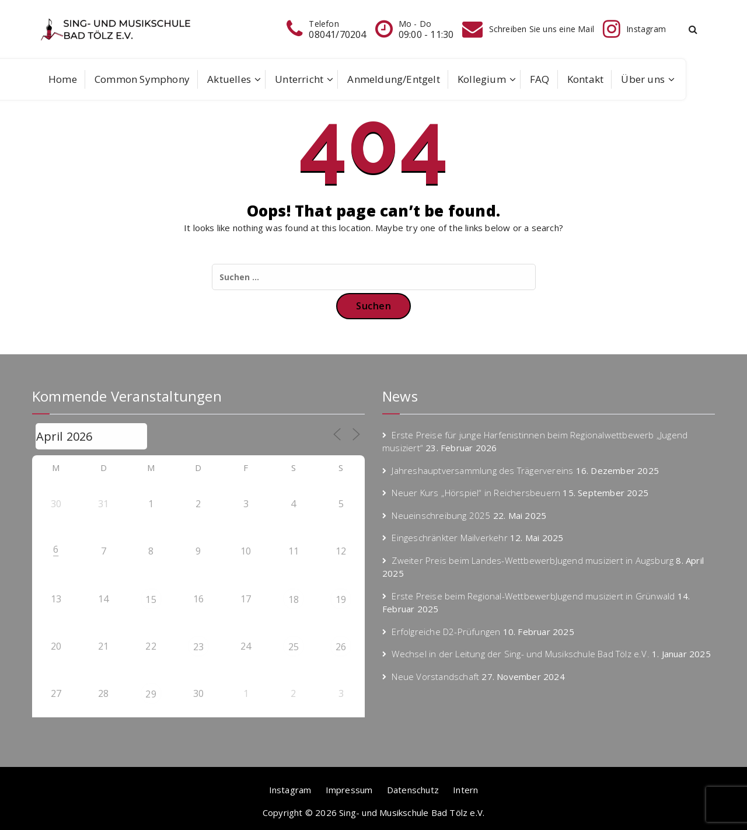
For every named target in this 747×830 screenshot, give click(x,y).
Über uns (643, 79)
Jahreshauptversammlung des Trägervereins (482, 470)
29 (150, 694)
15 (150, 599)
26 (341, 646)
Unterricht (299, 79)
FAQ (540, 79)
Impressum (349, 790)
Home (62, 79)
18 (293, 599)
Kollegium (482, 79)
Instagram (290, 790)
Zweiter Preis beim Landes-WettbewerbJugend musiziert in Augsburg (532, 560)
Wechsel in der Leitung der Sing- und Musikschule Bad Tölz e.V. (520, 654)
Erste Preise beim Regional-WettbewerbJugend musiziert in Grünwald (533, 596)
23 (198, 646)
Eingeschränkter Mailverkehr (449, 537)
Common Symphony (142, 79)
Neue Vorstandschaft (435, 676)
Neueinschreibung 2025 (441, 515)
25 (293, 646)
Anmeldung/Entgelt (393, 79)
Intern (465, 790)
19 (341, 599)
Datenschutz (413, 790)
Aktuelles (229, 79)
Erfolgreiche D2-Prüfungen (446, 631)
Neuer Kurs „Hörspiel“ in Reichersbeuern (476, 492)
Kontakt (585, 79)
